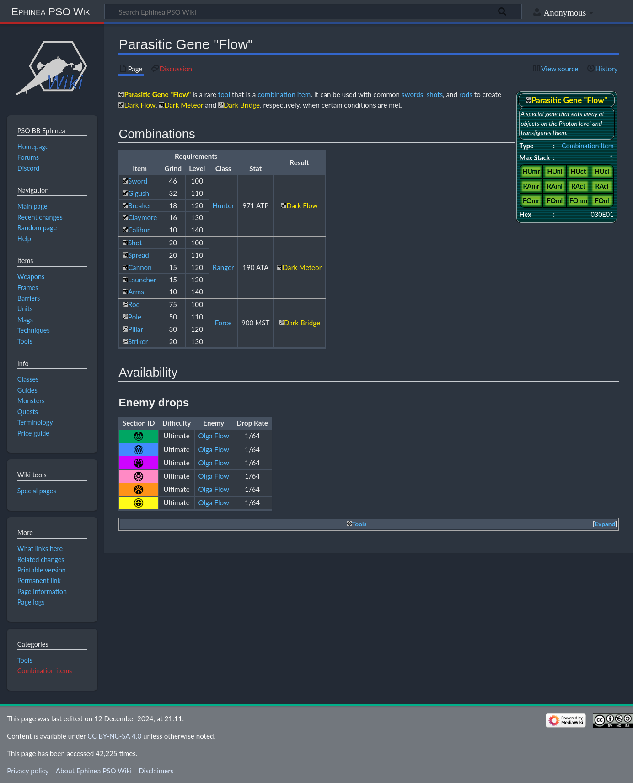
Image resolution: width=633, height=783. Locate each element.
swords (412, 94)
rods (465, 94)
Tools (24, 660)
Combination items (44, 671)
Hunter (223, 205)
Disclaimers (156, 771)
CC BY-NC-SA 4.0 (114, 736)
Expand (605, 524)
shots (435, 94)
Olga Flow (213, 436)
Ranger (223, 267)
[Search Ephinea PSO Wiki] (313, 11)
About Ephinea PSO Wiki (94, 771)
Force (223, 323)
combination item (284, 94)
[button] (605, 524)
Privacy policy (27, 771)
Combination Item (588, 146)
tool (224, 94)
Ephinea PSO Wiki (51, 11)
